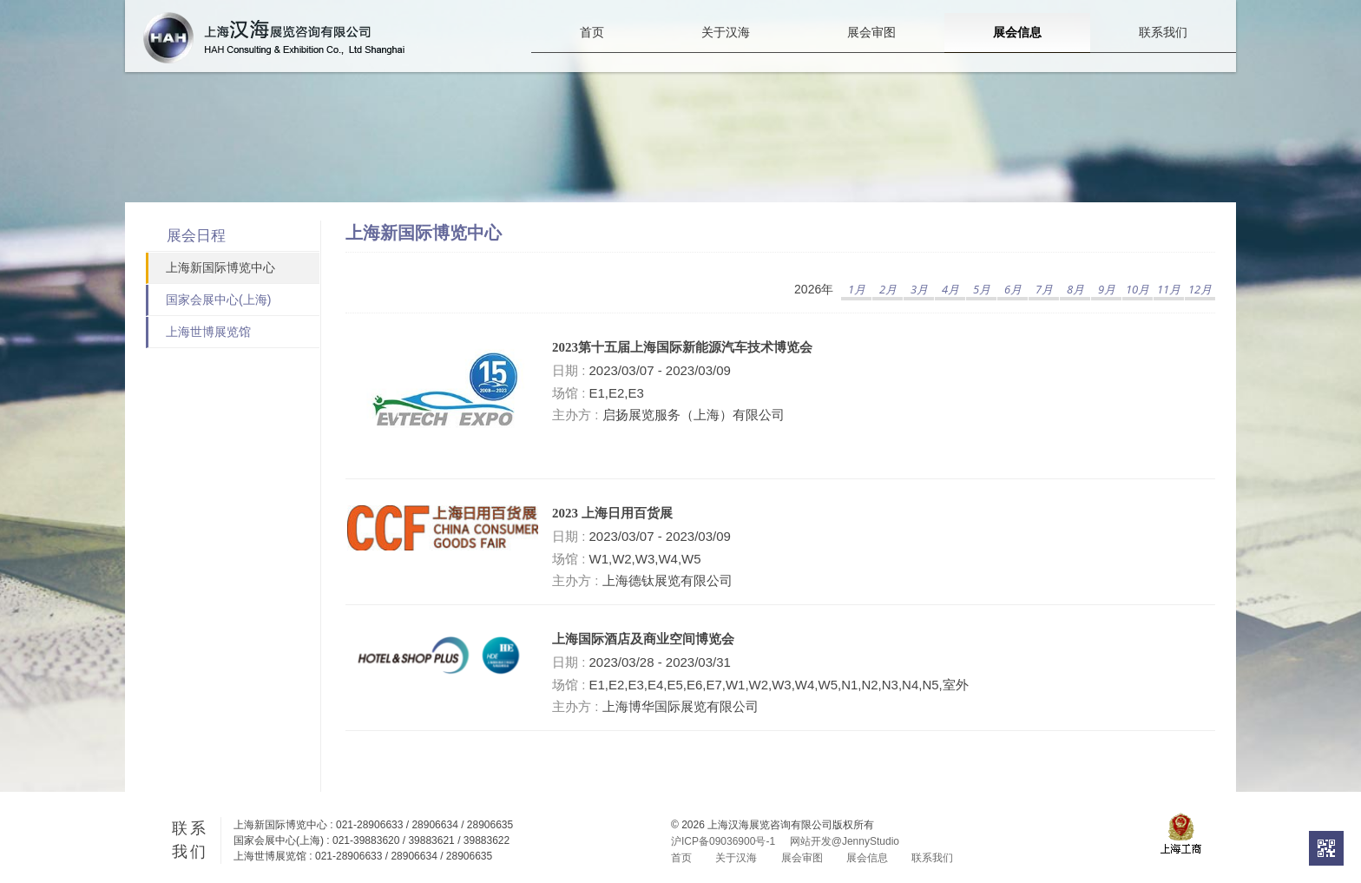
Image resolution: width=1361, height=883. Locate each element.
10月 (1137, 289)
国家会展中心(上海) (218, 299)
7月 (1044, 289)
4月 (950, 289)
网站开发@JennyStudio (844, 841)
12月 (1200, 289)
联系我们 (1163, 49)
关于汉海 (725, 49)
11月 (1168, 289)
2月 (888, 289)
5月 (981, 289)
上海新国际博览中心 (220, 267)
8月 (1075, 289)
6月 (1013, 289)
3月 (919, 289)
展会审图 (871, 49)
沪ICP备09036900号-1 (723, 841)
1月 (856, 289)
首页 (592, 49)
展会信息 (1017, 49)
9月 (1106, 289)
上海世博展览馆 (208, 332)
